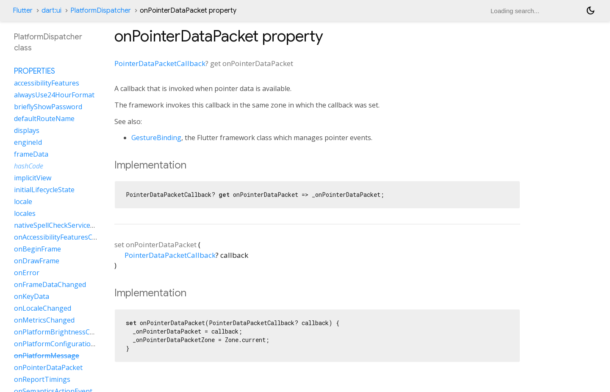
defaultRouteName (44, 118)
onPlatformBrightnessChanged (64, 332)
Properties (34, 71)
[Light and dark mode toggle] (590, 10)
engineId (28, 142)
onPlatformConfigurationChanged (68, 343)
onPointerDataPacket (48, 367)
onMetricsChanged (44, 320)
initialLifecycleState (44, 189)
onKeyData (31, 296)
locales (25, 213)
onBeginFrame (37, 249)
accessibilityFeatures (46, 83)
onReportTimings (42, 379)
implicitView (32, 177)
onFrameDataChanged (50, 284)
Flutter (23, 10)
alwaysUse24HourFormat (54, 94)
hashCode (28, 166)
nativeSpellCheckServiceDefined (64, 225)
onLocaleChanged (42, 308)
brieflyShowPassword (48, 106)
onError (26, 272)
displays (26, 130)
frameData (31, 154)
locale (23, 201)
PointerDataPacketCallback (159, 63)
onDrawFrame (36, 260)
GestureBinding (156, 137)
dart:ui (51, 10)
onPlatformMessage (46, 355)
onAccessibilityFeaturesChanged (65, 237)
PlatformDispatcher (100, 10)
